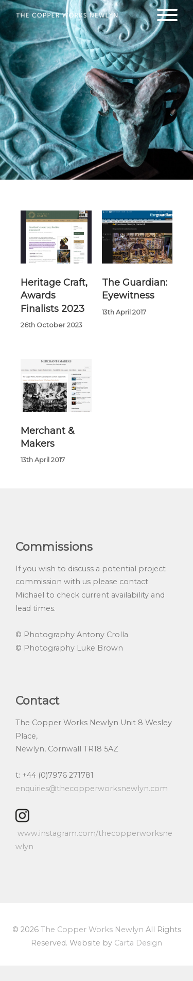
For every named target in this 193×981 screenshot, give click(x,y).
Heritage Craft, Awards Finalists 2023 (54, 295)
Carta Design (138, 943)
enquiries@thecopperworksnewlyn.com (91, 788)
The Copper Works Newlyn (92, 929)
